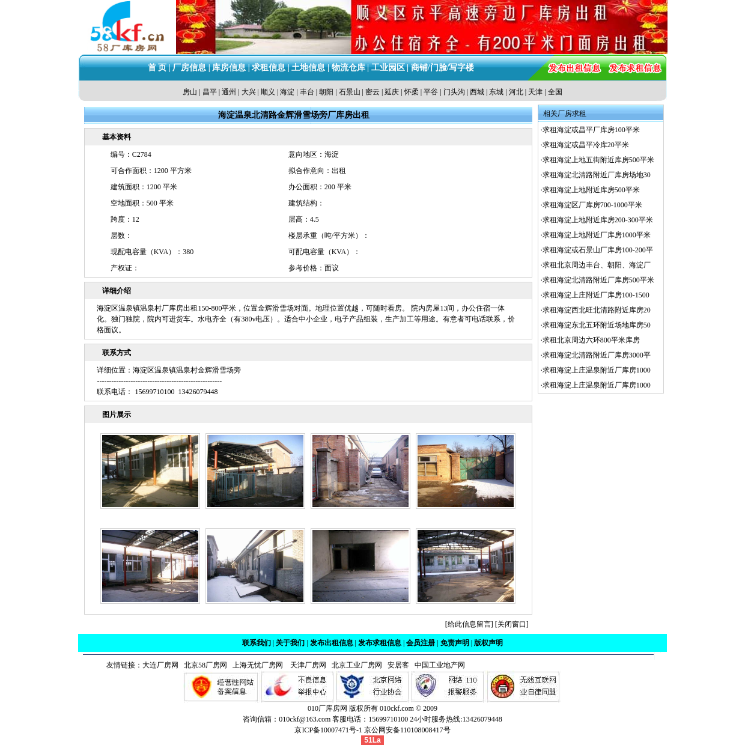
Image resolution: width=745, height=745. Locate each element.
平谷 (431, 92)
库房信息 (229, 67)
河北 (516, 92)
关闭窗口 (511, 624)
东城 (496, 92)
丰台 (307, 92)
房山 (190, 92)
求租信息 (268, 67)
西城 (477, 92)
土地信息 (308, 67)
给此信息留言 (469, 624)
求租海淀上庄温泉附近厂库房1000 (597, 370)
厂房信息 (189, 67)
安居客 (398, 665)
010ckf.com (397, 708)
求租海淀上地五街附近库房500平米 (598, 160)
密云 (372, 92)
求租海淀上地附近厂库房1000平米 (597, 235)
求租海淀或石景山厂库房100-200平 (598, 250)
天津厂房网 (305, 665)
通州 (229, 92)
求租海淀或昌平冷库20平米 (586, 145)
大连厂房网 (160, 665)
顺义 (268, 92)
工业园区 (388, 67)
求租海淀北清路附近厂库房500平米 (598, 280)
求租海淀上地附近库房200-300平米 (598, 220)
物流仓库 (348, 67)
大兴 (249, 92)
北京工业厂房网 (358, 665)
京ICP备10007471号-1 (328, 730)
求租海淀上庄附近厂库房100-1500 (596, 295)
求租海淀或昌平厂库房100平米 (591, 130)
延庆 (392, 92)
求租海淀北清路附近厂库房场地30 (597, 175)
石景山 (349, 92)
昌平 (209, 92)
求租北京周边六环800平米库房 (591, 340)
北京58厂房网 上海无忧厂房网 (231, 665)
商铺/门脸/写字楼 (443, 67)
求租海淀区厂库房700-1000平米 (592, 205)
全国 (555, 92)
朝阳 (326, 92)
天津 (535, 92)
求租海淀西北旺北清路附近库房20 (597, 310)
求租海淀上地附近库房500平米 (591, 190)
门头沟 (454, 92)
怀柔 (411, 92)
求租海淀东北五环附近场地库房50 (597, 325)
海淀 (287, 92)
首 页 (157, 67)
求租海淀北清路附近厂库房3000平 (597, 355)
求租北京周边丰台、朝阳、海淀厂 (597, 265)
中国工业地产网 (440, 665)
